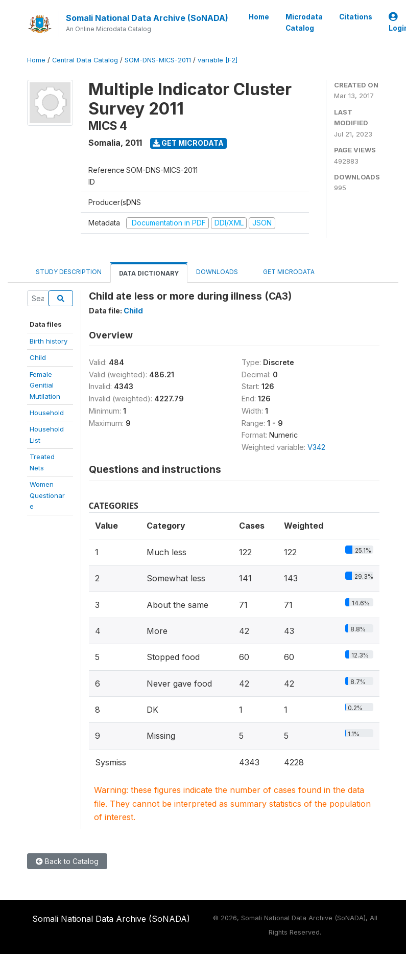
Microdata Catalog (304, 22)
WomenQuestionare (47, 495)
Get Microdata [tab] (285, 271)
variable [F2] (217, 60)
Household (47, 412)
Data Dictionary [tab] (149, 273)
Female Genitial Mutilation (45, 385)
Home (259, 17)
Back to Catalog (67, 861)
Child (38, 357)
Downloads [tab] (217, 272)
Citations (355, 17)
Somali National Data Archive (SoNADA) (147, 18)
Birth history (48, 341)
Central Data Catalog (85, 60)
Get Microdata (188, 143)
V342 (316, 447)
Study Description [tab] (69, 272)
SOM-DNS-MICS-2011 (158, 60)
